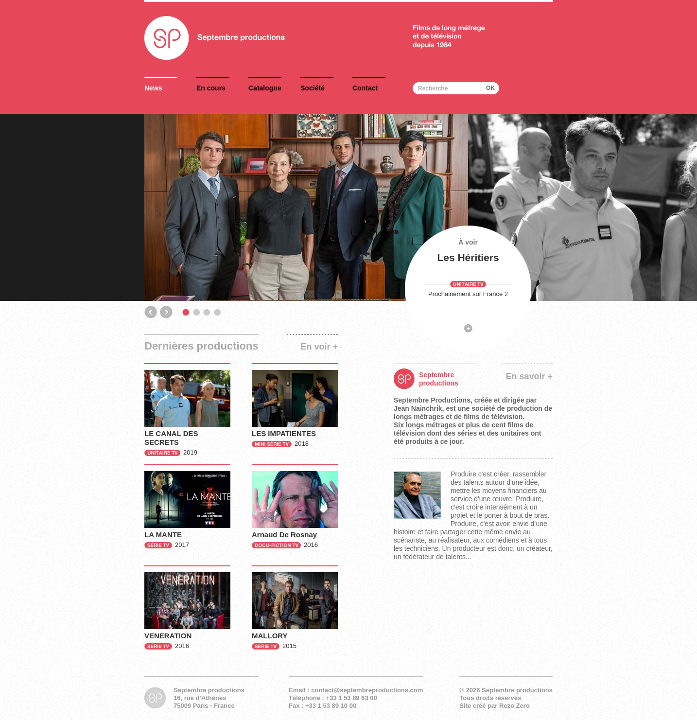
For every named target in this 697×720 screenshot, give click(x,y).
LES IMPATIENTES (284, 433)
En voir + (319, 346)
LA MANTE (163, 534)
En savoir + (529, 376)
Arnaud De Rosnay (284, 534)
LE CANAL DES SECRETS (171, 437)
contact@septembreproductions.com (367, 690)
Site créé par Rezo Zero (494, 705)
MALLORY (270, 636)
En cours (211, 88)
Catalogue (264, 88)
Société (312, 88)
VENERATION (168, 636)
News (153, 88)
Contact (365, 88)
